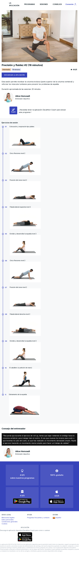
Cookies (4, 524)
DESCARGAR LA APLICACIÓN (14, 75)
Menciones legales (8, 517)
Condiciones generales (10, 522)
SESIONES (44, 4)
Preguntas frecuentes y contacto (38, 517)
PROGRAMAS (29, 4)
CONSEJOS (57, 4)
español (57, 518)
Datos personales (8, 520)
